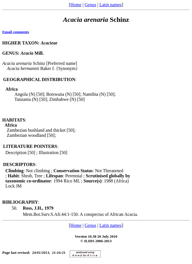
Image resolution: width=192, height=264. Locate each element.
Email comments (15, 32)
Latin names (110, 4)
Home (75, 4)
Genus (90, 4)
